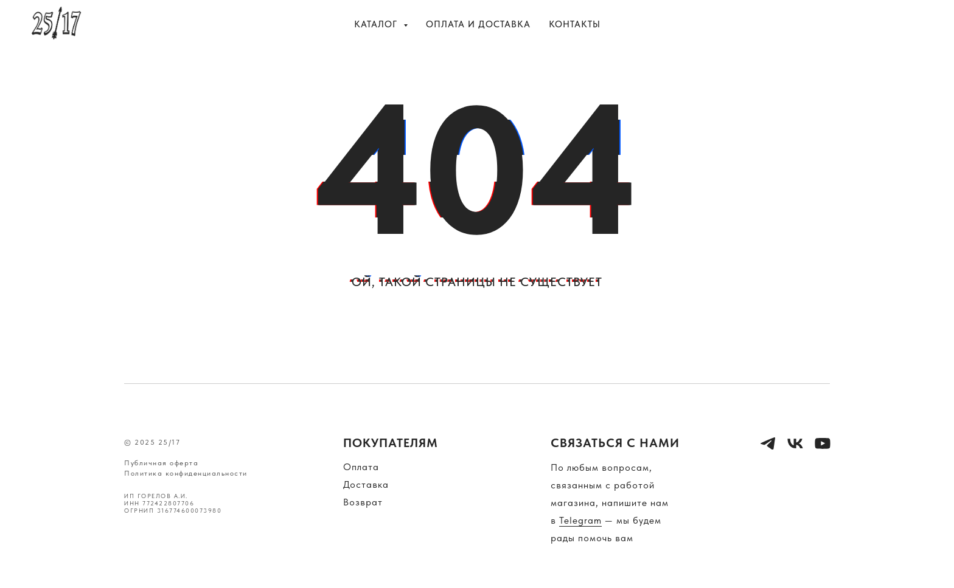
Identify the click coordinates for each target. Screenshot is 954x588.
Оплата (361, 467)
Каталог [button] (377, 24)
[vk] (917, 24)
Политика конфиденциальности (186, 473)
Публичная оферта (161, 463)
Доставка (366, 484)
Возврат (363, 502)
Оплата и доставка (478, 24)
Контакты (575, 24)
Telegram (580, 520)
